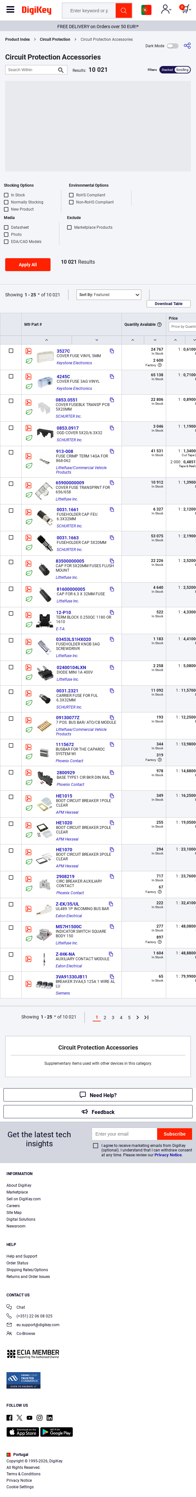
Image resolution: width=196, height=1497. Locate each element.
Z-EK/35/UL (67, 904)
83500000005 (70, 561)
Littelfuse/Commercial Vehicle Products (82, 470)
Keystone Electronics (74, 363)
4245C (63, 376)
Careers (13, 1206)
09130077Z (67, 717)
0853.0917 (68, 428)
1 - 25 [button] (30, 294)
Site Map (14, 1212)
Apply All (28, 264)
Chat (15, 1308)
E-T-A (60, 629)
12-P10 (63, 612)
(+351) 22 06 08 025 (29, 1317)
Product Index (17, 39)
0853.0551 (67, 399)
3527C (63, 351)
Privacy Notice (168, 1154)
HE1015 (64, 795)
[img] (36, 11)
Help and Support (21, 1256)
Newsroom (16, 1226)
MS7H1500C (69, 926)
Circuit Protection (55, 39)
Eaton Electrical (69, 916)
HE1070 (64, 849)
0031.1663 (68, 537)
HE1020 (64, 822)
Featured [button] (94, 294)
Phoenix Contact (69, 761)
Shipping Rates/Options (27, 1270)
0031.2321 (67, 690)
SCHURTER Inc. (69, 416)
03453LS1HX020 (73, 639)
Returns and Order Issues (28, 1276)
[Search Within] (31, 69)
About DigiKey (18, 1185)
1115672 (65, 744)
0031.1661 (68, 509)
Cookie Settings (20, 1487)
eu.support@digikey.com (33, 1325)
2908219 (65, 876)
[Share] (187, 46)
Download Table (168, 304)
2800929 (66, 772)
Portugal (17, 1454)
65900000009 (70, 482)
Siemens (63, 993)
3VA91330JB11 (71, 976)
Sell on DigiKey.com (23, 1199)
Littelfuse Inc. (67, 499)
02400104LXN (71, 667)
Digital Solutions (20, 1219)
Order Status (17, 1263)
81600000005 (71, 589)
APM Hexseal (67, 812)
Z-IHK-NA (65, 954)
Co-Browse (20, 1334)
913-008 (64, 451)
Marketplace (17, 1192)
